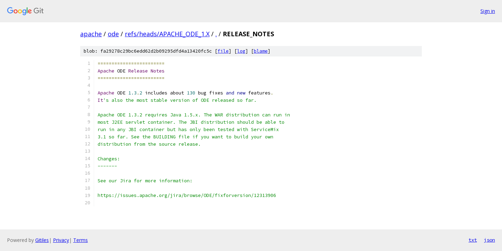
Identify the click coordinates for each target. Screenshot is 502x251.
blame (261, 51)
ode (113, 34)
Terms (80, 240)
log (241, 51)
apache (91, 34)
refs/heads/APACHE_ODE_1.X (167, 34)
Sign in (487, 11)
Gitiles (42, 240)
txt (473, 240)
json (489, 240)
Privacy (61, 240)
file (223, 51)
